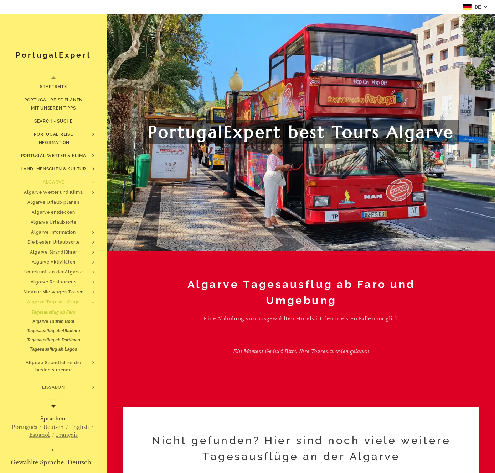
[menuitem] (53, 87)
